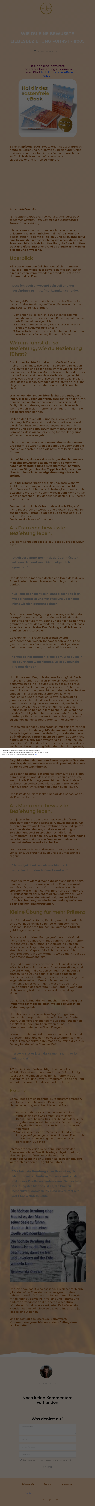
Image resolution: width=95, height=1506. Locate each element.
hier (35, 754)
